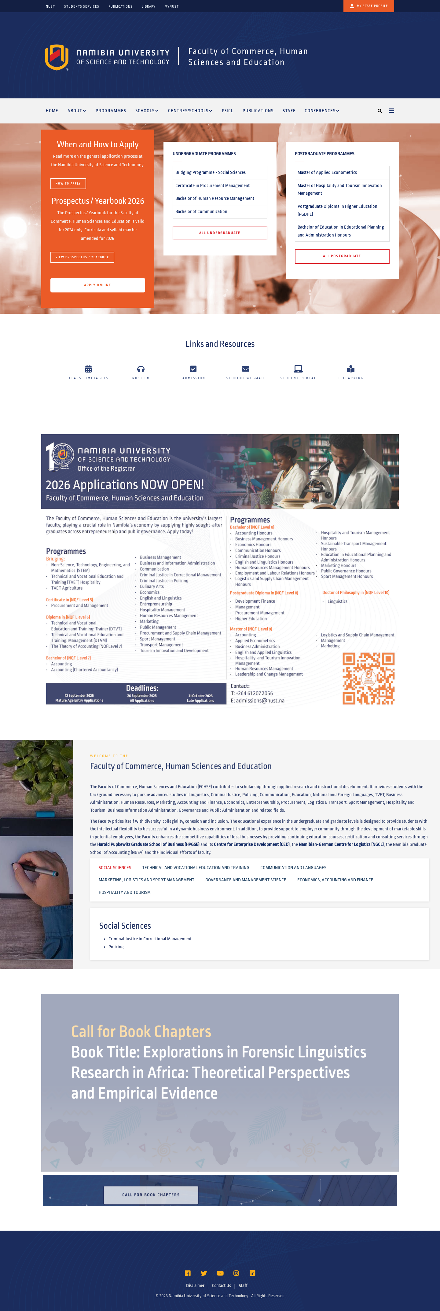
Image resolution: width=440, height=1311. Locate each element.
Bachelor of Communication (201, 211)
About (77, 111)
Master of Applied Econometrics (327, 172)
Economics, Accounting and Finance (335, 879)
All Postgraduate (342, 256)
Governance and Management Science (245, 879)
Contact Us (221, 1285)
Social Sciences (115, 867)
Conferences (322, 111)
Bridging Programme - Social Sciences (210, 172)
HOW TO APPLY (68, 183)
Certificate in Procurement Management (212, 185)
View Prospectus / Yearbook (82, 257)
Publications (258, 110)
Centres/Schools (190, 111)
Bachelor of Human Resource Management (214, 198)
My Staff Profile (369, 6)
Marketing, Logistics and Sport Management (146, 879)
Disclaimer (195, 1285)
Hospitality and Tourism (125, 892)
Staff (289, 110)
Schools (147, 111)
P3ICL (227, 110)
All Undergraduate (219, 233)
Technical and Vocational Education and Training (195, 867)
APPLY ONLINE (97, 285)
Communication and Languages (293, 867)
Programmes (111, 110)
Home (52, 110)
